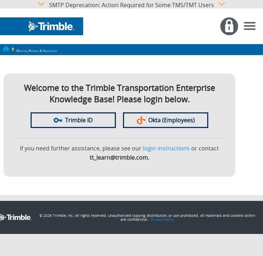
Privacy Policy (162, 219)
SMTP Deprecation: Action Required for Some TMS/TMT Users (131, 4)
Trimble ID (73, 120)
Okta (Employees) (166, 120)
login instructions (166, 148)
